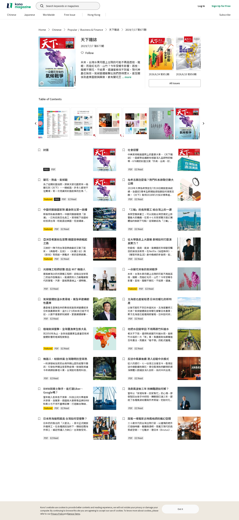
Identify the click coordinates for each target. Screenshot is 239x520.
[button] (87, 53)
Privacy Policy (57, 513)
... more (126, 77)
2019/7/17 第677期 (135, 29)
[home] (19, 6)
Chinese (56, 29)
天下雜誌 (114, 29)
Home (42, 29)
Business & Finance (91, 29)
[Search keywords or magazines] (72, 6)
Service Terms (74, 513)
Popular (72, 29)
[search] (40, 6)
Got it (180, 509)
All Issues (174, 83)
